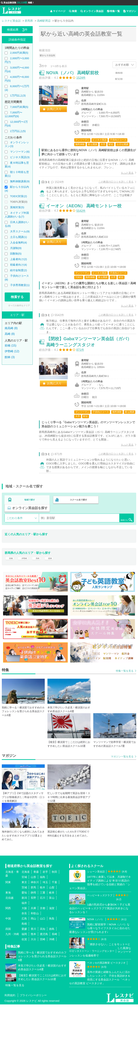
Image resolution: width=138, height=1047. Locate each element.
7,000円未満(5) (19, 106)
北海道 (26, 914)
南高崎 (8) (11, 328)
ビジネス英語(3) (19, 157)
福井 (24, 945)
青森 (36, 914)
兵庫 (33, 950)
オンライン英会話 (92, 11)
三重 (42, 935)
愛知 (24, 935)
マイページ (57, 11)
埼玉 (45, 924)
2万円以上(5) (18, 131)
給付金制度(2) (18, 270)
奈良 (24, 955)
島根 (24, 966)
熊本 (33, 976)
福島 (42, 919)
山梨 (51, 929)
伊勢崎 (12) (12, 351)
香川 (33, 971)
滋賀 (51, 950)
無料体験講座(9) (19, 181)
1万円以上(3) (18, 95)
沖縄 (51, 981)
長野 (33, 940)
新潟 (24, 940)
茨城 (24, 929)
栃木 (42, 929)
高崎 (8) (10, 333)
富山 (51, 940)
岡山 (33, 961)
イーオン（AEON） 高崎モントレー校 (87, 226)
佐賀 (24, 981)
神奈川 (35, 924)
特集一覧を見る (125, 713)
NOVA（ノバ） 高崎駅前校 (76, 76)
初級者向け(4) (18, 264)
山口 (42, 961)
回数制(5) (15, 253)
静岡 (33, 935)
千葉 (54, 924)
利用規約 (9, 1037)
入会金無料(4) (18, 242)
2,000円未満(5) (19, 52)
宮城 (24, 919)
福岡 (24, 976)
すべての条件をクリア (19, 305)
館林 (54, 598)
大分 (33, 981)
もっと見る (123, 184)
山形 (33, 919)
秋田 (54, 914)
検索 (73, 11)
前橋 (10, 598)
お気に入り (58, 112)
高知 (42, 971)
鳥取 (51, 961)
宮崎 (42, 981)
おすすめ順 (122, 64)
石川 (42, 940)
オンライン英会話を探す (30, 546)
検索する (17, 297)
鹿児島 (44, 976)
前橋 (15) (10, 345)
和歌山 (35, 955)
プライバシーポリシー (33, 1037)
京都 (42, 950)
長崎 (54, 976)
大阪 (24, 950)
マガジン (129, 11)
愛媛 (24, 971)
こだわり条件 (14, 555)
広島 (24, 961)
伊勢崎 (25, 598)
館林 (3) (10, 357)
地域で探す (30, 538)
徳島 (51, 971)
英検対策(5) (17, 207)
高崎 (40, 598)
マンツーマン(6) (19, 151)
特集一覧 (113, 11)
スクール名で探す (78, 538)
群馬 (33, 929)
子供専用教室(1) (19, 285)
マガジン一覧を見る (122, 799)
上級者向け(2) (18, 259)
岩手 (45, 914)
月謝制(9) (15, 248)
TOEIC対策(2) (18, 196)
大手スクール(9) (19, 231)
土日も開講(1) (18, 236)
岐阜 (51, 935)
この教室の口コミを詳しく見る (112, 193)
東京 (24, 924)
